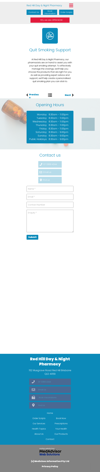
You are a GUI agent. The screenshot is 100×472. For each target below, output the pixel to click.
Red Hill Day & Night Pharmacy (44, 5)
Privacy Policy (50, 466)
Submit (32, 237)
